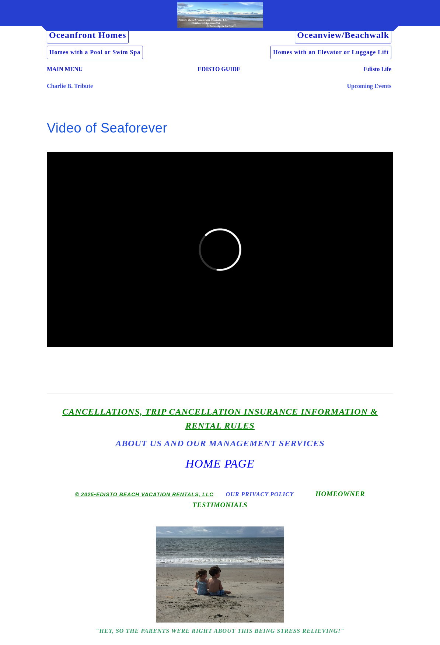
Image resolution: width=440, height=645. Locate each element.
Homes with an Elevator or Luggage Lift (331, 52)
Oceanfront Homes (87, 35)
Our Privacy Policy (260, 494)
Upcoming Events (369, 86)
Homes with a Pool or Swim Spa (94, 52)
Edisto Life (377, 69)
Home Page (219, 463)
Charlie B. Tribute (70, 86)
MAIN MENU (65, 69)
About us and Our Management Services (219, 443)
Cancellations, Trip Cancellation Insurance (180, 411)
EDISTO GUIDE (219, 69)
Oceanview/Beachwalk (343, 35)
